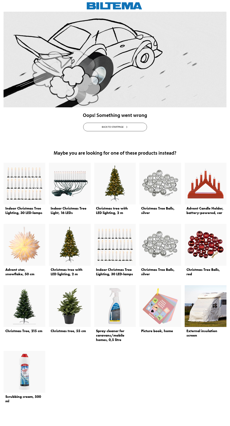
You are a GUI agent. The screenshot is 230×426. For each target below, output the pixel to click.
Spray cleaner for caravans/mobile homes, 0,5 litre (110, 335)
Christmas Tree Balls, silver (158, 210)
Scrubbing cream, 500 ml (23, 398)
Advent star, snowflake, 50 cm (19, 271)
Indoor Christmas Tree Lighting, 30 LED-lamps (23, 210)
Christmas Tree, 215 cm (23, 331)
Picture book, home (157, 331)
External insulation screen (201, 333)
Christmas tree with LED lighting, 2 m (112, 210)
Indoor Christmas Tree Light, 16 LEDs (68, 210)
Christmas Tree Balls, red (203, 271)
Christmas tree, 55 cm (68, 331)
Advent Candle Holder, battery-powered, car (204, 210)
